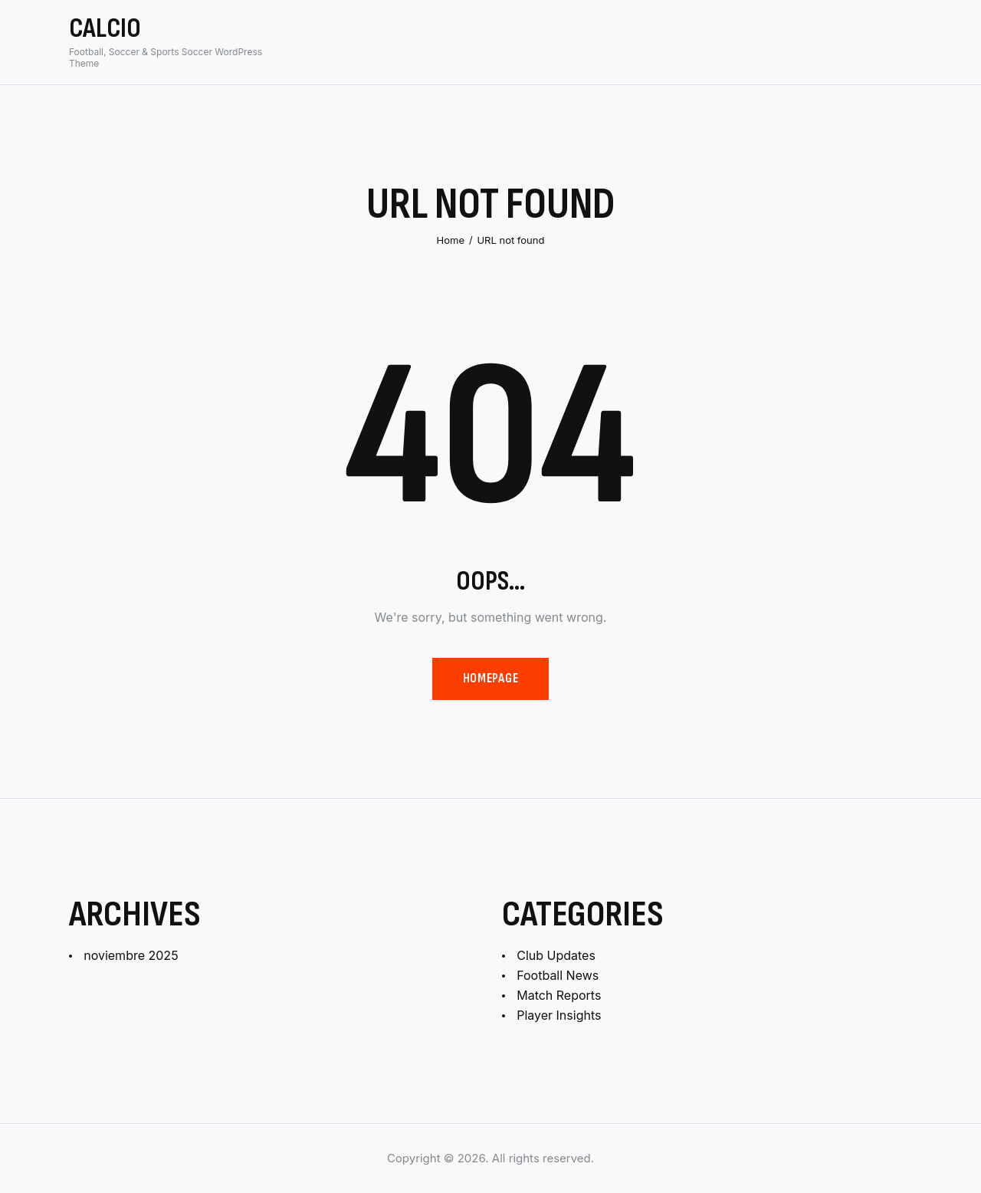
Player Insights (559, 1015)
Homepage (490, 678)
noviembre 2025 (131, 955)
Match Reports (559, 995)
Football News (558, 975)
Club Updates (556, 955)
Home (450, 240)
